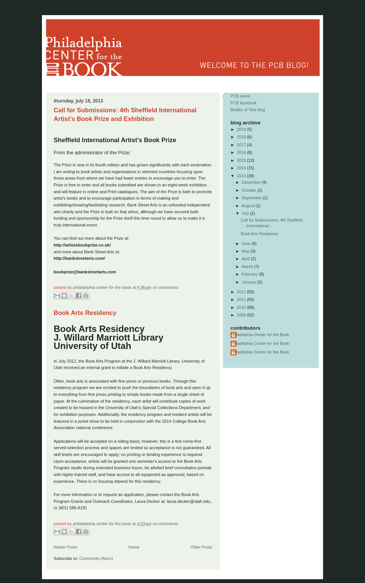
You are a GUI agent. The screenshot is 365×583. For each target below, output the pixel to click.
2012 (242, 292)
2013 (242, 176)
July (246, 213)
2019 (242, 129)
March (248, 266)
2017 (242, 145)
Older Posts (201, 547)
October (249, 190)
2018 (242, 137)
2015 (242, 160)
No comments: (166, 287)
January (249, 282)
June (247, 243)
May (246, 251)
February (250, 274)
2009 (242, 315)
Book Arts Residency (85, 312)
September (252, 197)
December (252, 182)
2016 (242, 152)
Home (133, 547)
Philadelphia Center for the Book (102, 287)
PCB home (240, 96)
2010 (242, 307)
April (246, 258)
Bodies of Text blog (247, 109)
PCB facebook (243, 103)
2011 (242, 299)
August (249, 205)
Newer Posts (65, 547)
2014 (242, 168)
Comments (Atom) (96, 558)
